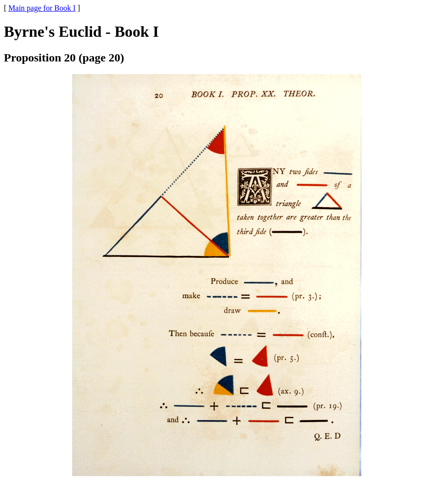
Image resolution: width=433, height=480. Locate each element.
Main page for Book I (42, 8)
